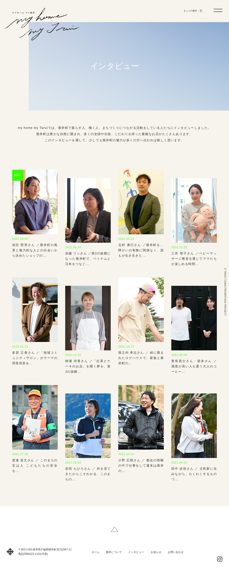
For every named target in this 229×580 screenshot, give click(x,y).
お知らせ (156, 555)
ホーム (95, 555)
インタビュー (136, 555)
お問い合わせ (176, 555)
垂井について (114, 555)
